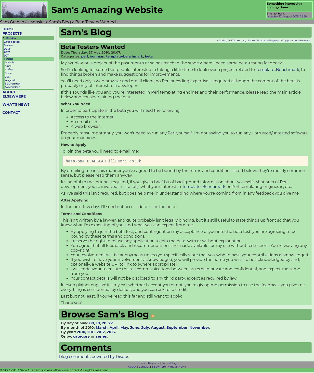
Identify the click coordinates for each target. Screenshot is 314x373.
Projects (153, 364)
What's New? (177, 367)
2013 (7, 48)
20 (104, 324)
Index (251, 40)
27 (110, 324)
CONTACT (11, 112)
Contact (144, 367)
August (10, 80)
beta (149, 56)
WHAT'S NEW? (16, 104)
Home (141, 364)
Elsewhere (159, 367)
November (12, 87)
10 (98, 324)
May (10, 69)
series (101, 337)
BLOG (11, 38)
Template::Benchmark (277, 69)
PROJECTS (12, 33)
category (81, 337)
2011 (7, 55)
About (132, 367)
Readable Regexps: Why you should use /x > (283, 40)
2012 (7, 52)
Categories (12, 41)
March (9, 62)
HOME (8, 29)
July (8, 76)
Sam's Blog (169, 364)
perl (84, 56)
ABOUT (9, 92)
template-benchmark (124, 56)
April (8, 66)
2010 (9, 59)
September (13, 83)
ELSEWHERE (14, 96)
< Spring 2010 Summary (231, 40)
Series (8, 45)
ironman (97, 56)
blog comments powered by (94, 357)
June (8, 73)
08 (91, 324)
